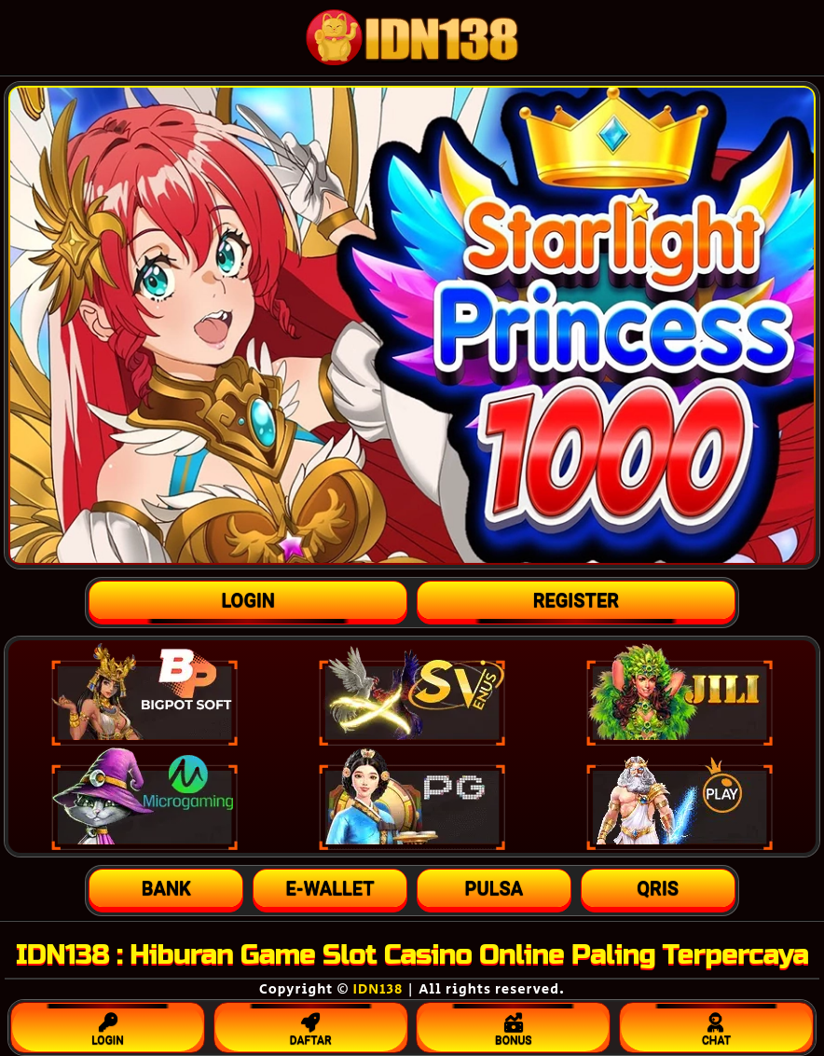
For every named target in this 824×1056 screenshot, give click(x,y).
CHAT (716, 1025)
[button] (165, 888)
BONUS (513, 1025)
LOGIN (107, 1025)
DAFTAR (310, 1025)
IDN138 (378, 989)
